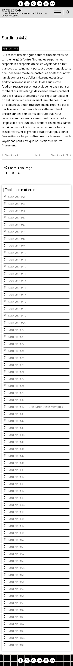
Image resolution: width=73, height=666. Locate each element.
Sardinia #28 (16, 386)
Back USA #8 (16, 239)
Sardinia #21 (16, 337)
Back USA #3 (16, 204)
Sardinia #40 (16, 477)
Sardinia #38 (16, 463)
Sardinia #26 (16, 372)
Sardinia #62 (16, 624)
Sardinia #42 (16, 491)
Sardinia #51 (16, 547)
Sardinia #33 (16, 428)
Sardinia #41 (12, 155)
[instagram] (33, 3)
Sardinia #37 (16, 456)
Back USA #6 (16, 225)
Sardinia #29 (16, 393)
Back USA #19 (17, 316)
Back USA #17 (17, 302)
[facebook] (20, 3)
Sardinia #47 (16, 526)
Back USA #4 (16, 211)
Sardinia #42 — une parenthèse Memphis (35, 407)
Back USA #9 (16, 246)
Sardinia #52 (16, 554)
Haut (37, 155)
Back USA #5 (16, 218)
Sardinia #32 (16, 421)
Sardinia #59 (16, 603)
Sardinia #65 (16, 645)
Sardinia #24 (16, 358)
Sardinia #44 (16, 505)
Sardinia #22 (16, 344)
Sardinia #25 (16, 365)
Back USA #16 (17, 295)
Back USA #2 (16, 197)
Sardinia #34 (16, 435)
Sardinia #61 (16, 617)
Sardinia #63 (16, 631)
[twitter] (27, 3)
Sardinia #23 (16, 351)
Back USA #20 (17, 323)
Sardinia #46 (16, 519)
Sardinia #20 (16, 330)
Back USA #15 (17, 288)
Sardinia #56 (16, 582)
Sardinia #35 (16, 442)
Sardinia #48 (16, 533)
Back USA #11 (17, 260)
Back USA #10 (17, 253)
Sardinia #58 (16, 596)
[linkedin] (39, 3)
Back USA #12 (17, 267)
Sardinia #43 (61, 155)
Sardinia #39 (16, 470)
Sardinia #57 (16, 589)
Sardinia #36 (16, 449)
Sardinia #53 (16, 561)
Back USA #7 (16, 232)
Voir (4, 48)
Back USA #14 (17, 281)
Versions (14, 48)
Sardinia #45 (16, 512)
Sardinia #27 (16, 379)
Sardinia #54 (16, 568)
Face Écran (12, 10)
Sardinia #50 (16, 540)
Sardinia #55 (16, 575)
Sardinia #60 (16, 610)
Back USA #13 (17, 274)
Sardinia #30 (16, 400)
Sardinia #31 (16, 414)
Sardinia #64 (16, 638)
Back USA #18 (17, 309)
